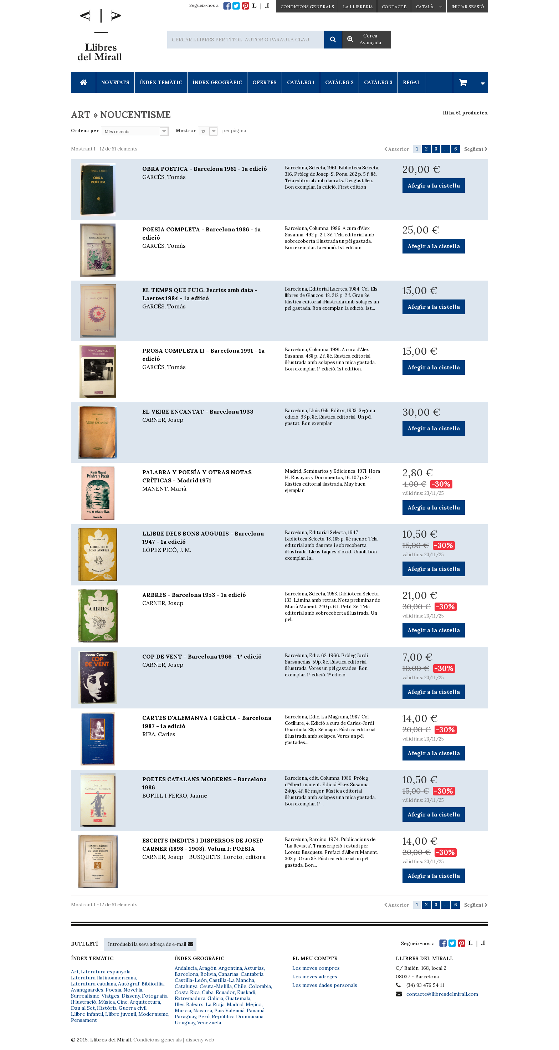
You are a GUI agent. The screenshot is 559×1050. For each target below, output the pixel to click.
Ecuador (225, 992)
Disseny (131, 996)
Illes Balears (189, 1004)
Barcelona (186, 974)
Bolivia (208, 974)
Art (75, 971)
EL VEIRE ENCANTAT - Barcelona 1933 (208, 416)
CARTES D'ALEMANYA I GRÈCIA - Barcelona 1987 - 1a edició (208, 726)
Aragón (207, 968)
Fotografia (155, 996)
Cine (122, 1002)
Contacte (394, 6)
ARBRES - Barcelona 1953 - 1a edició (208, 599)
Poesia (113, 990)
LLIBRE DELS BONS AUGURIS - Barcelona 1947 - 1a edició (208, 542)
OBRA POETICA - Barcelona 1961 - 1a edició (208, 173)
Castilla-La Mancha (231, 980)
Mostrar (186, 131)
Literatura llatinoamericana (103, 977)
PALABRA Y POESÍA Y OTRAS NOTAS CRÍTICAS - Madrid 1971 (208, 480)
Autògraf (128, 983)
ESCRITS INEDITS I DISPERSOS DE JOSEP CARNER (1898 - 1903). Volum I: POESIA (208, 849)
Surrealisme (85, 996)
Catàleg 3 (378, 82)
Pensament (84, 1020)
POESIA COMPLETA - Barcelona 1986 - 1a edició (208, 238)
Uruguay (185, 1022)
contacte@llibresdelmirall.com (442, 994)
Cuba (208, 992)
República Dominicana (237, 1016)
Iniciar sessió (467, 6)
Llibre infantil (87, 1014)
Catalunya (186, 986)
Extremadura (190, 998)
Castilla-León (191, 980)
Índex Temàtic (161, 82)
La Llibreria (358, 6)
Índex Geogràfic (217, 82)
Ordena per (85, 131)
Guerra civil (133, 1008)
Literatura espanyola (105, 971)
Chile (240, 986)
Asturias (254, 968)
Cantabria (252, 974)
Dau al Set (83, 1008)
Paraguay (185, 1016)
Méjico (254, 1004)
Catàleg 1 (301, 82)
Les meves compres (316, 968)
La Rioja (215, 1004)
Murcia (183, 1010)
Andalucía (186, 968)
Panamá (256, 1010)
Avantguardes (87, 990)
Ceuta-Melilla (216, 986)
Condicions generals (157, 1039)
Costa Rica (187, 992)
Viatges (110, 996)
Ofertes (264, 82)
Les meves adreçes (314, 976)
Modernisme (153, 1014)
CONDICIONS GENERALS (307, 6)
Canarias (228, 974)
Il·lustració (83, 1002)
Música (106, 1002)
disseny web (200, 1039)
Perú (204, 1016)
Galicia (215, 998)
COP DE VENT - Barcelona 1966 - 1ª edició (208, 661)
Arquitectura (145, 1002)
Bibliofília (153, 983)
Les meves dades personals (324, 985)
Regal (412, 82)
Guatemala (237, 998)
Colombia (259, 986)
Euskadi (246, 992)
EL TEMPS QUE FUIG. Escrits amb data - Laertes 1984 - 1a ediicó (208, 298)
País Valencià (229, 1010)
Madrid (235, 1004)
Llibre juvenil (120, 1014)
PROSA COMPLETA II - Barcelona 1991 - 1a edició (208, 359)
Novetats (115, 82)
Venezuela (209, 1022)
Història (107, 1008)
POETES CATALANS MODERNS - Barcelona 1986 (208, 787)
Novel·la (132, 990)
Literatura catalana (93, 983)
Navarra (202, 1010)
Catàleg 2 (339, 82)
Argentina (230, 968)
